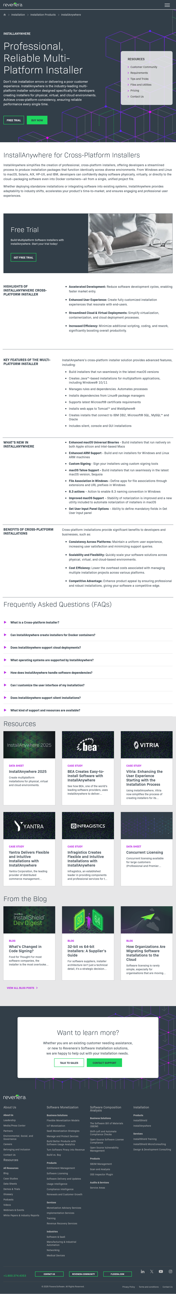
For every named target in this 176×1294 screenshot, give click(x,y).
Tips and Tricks (139, 78)
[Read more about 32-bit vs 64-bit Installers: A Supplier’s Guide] (88, 941)
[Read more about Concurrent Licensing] (147, 842)
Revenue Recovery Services (62, 1223)
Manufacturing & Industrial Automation (61, 1243)
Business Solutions (57, 1115)
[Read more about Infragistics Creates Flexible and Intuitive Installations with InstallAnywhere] (88, 849)
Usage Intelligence (57, 1183)
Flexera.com (117, 1273)
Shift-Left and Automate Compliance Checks (103, 1133)
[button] (88, 622)
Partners (8, 1130)
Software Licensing (57, 1173)
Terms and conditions (149, 1286)
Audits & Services (99, 1182)
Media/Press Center (14, 1125)
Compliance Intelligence (60, 1189)
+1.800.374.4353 (14, 1275)
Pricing (134, 90)
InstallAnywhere (142, 1125)
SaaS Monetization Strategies (63, 1130)
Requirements (139, 72)
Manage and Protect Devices (62, 1136)
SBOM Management (101, 1164)
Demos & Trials (11, 1189)
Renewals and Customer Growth (64, 1194)
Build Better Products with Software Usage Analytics (61, 1143)
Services (51, 1202)
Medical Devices (56, 1255)
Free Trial (14, 120)
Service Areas (97, 1187)
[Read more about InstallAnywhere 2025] (29, 761)
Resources (11, 1159)
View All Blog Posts (20, 988)
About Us (9, 1107)
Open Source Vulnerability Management (104, 1149)
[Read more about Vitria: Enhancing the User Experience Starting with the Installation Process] (147, 768)
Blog (5, 1173)
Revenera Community (83, 1273)
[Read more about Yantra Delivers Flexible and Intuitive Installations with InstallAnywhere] (29, 849)
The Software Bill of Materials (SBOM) (106, 1124)
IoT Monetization (56, 1125)
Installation (18, 14)
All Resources (10, 1168)
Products (52, 1162)
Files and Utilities (140, 84)
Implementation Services (60, 1213)
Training (51, 1218)
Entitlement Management (61, 1168)
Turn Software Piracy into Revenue (66, 1149)
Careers (7, 1144)
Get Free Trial (23, 257)
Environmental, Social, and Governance (18, 1137)
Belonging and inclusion (16, 1149)
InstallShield (140, 1120)
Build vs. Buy (54, 1154)
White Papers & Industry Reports (21, 1215)
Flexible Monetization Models (63, 1120)
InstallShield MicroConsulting (149, 1144)
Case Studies (10, 1178)
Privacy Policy (128, 1286)
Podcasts (8, 1199)
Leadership (9, 1120)
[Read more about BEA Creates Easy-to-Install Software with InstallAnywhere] (88, 766)
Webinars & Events (13, 1210)
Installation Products (43, 14)
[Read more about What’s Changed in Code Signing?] (29, 939)
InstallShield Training (145, 1139)
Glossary (8, 1194)
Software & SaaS (56, 1236)
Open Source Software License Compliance (107, 1141)
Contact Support (104, 1063)
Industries (52, 1231)
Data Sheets (10, 1183)
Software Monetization (63, 1107)
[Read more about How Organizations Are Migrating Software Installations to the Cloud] (147, 943)
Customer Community (143, 67)
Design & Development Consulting (152, 1149)
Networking (53, 1250)
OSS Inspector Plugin (101, 1174)
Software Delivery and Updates (64, 1178)
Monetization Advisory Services (64, 1207)
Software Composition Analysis (105, 1108)
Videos (7, 1204)
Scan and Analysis (100, 1169)
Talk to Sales (69, 1063)
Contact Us (137, 96)
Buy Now (37, 120)
